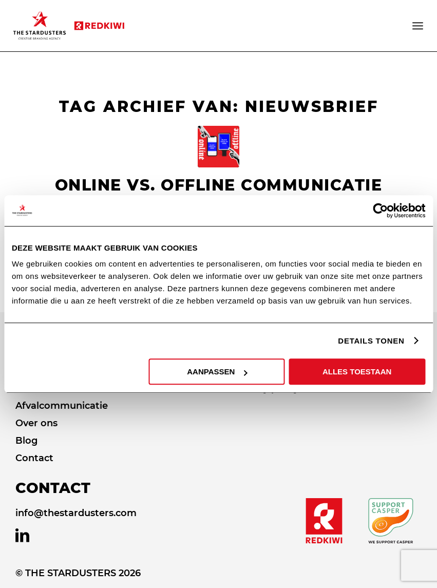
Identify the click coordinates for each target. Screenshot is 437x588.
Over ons (36, 423)
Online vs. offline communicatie (219, 185)
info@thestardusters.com (76, 513)
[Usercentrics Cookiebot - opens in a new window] (380, 210)
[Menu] (418, 26)
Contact (34, 458)
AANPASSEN (217, 371)
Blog (26, 440)
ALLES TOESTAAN (356, 371)
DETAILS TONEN (371, 340)
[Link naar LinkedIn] (22, 535)
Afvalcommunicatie (61, 405)
